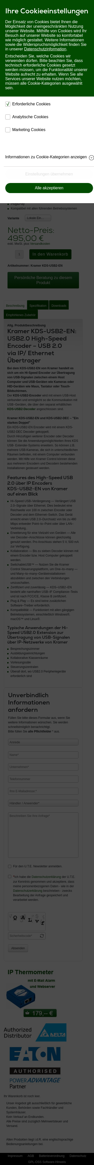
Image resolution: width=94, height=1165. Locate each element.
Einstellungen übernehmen (49, 174)
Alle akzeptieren (49, 188)
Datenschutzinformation (45, 49)
